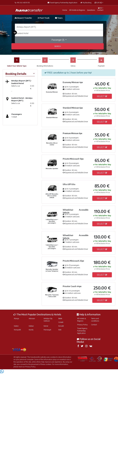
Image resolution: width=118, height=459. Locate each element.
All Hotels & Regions (81, 319)
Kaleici (16, 326)
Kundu (31, 330)
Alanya (16, 318)
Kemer (46, 326)
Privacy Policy (82, 325)
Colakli (60, 322)
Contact (94, 325)
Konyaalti (17, 330)
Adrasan (32, 318)
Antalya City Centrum (48, 319)
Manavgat (47, 330)
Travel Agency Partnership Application (82, 330)
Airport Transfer (23, 18)
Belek (60, 318)
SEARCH (57, 46)
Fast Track (44, 18)
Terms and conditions (95, 319)
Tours (58, 18)
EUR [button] (98, 2)
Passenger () (58, 39)
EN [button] (100, 8)
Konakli (61, 326)
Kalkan (31, 326)
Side (59, 330)
